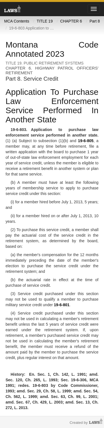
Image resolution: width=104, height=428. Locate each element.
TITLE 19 (45, 21)
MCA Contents (16, 21)
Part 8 (95, 21)
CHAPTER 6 (71, 21)
